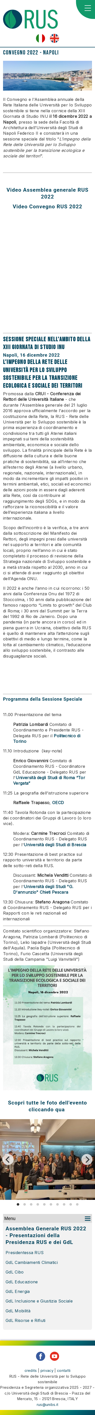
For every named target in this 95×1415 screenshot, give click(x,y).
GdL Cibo (15, 1272)
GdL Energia (18, 1291)
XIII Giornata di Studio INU (34, 347)
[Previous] (8, 1159)
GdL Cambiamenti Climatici (32, 1262)
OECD (58, 802)
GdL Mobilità (18, 1310)
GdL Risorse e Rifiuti (26, 1320)
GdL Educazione (22, 1281)
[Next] (86, 1159)
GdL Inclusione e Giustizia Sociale (39, 1301)
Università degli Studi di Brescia (55, 844)
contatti (64, 1370)
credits (31, 1370)
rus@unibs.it (48, 1404)
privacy (47, 1370)
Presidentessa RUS (25, 1252)
